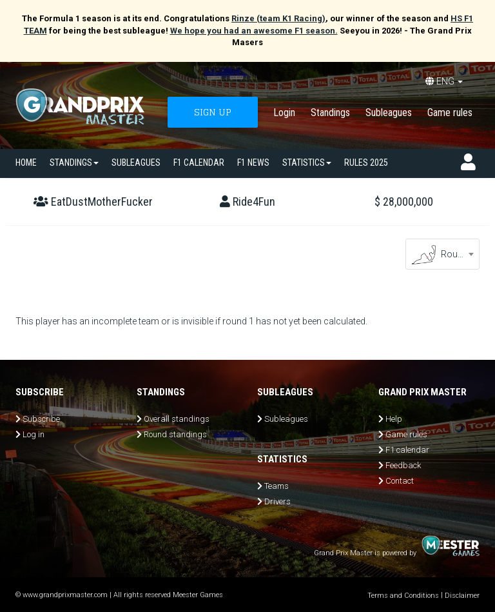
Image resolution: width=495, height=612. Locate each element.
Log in (33, 434)
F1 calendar (198, 162)
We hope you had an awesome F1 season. (254, 30)
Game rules (449, 112)
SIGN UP (212, 112)
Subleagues (388, 112)
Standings (330, 112)
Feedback (403, 465)
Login (284, 112)
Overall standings (176, 419)
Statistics (306, 162)
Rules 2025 (366, 162)
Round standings (175, 434)
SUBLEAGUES (136, 162)
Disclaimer (462, 595)
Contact (399, 481)
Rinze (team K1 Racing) (278, 18)
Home (26, 162)
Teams (276, 486)
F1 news (253, 162)
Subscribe (41, 419)
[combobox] (442, 254)
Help (393, 419)
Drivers (277, 501)
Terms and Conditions (403, 595)
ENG (444, 81)
